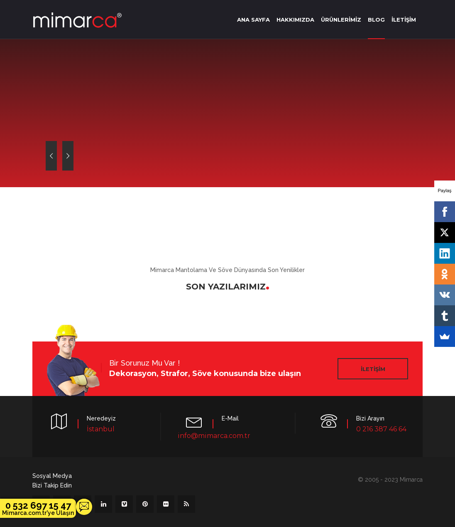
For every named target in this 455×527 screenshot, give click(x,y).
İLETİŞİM (403, 19)
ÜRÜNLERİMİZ (341, 19)
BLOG (376, 19)
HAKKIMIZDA (295, 19)
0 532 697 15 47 (38, 508)
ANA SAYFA (253, 19)
